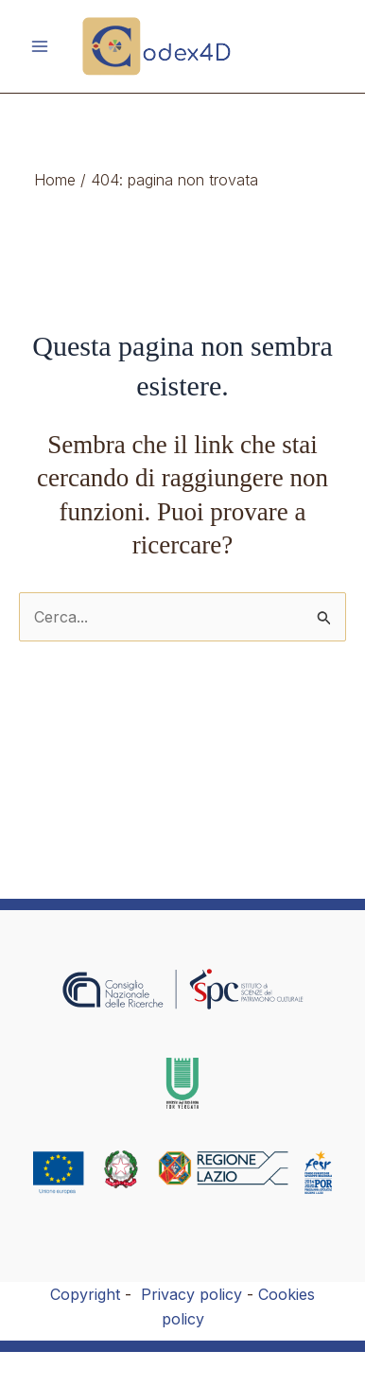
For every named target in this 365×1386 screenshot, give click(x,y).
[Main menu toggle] (40, 46)
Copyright (85, 1294)
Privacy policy (191, 1294)
